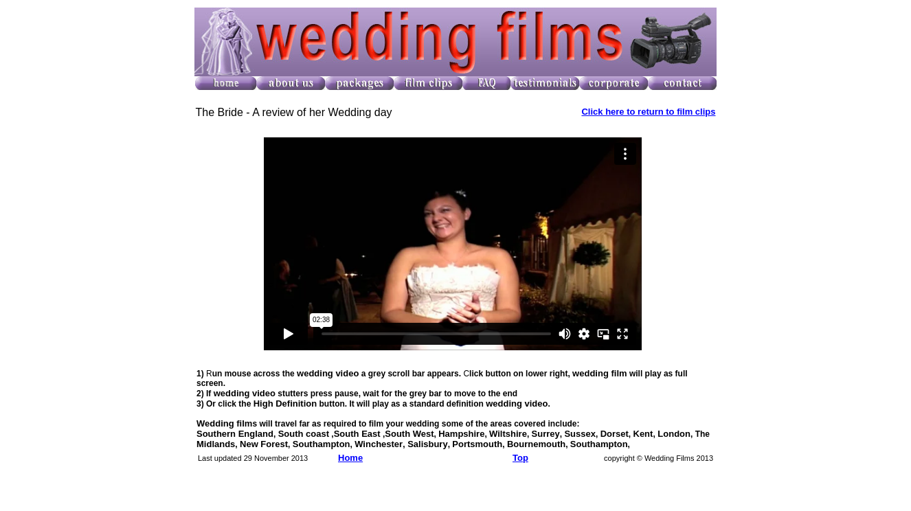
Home (350, 458)
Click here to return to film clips (648, 111)
